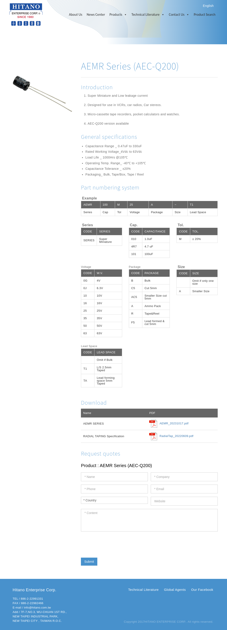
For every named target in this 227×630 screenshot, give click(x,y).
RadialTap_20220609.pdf (176, 436)
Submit (89, 561)
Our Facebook (202, 589)
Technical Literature (147, 14)
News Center (96, 14)
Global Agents (175, 589)
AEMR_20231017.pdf (173, 423)
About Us (75, 14)
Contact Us (179, 14)
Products (118, 14)
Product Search (204, 14)
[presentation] (114, 543)
